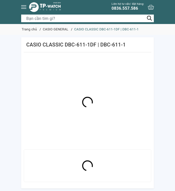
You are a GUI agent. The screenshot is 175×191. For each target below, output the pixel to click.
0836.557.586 (127, 6)
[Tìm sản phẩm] (87, 18)
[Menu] (23, 7)
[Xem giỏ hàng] (151, 7)
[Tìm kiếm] (149, 18)
